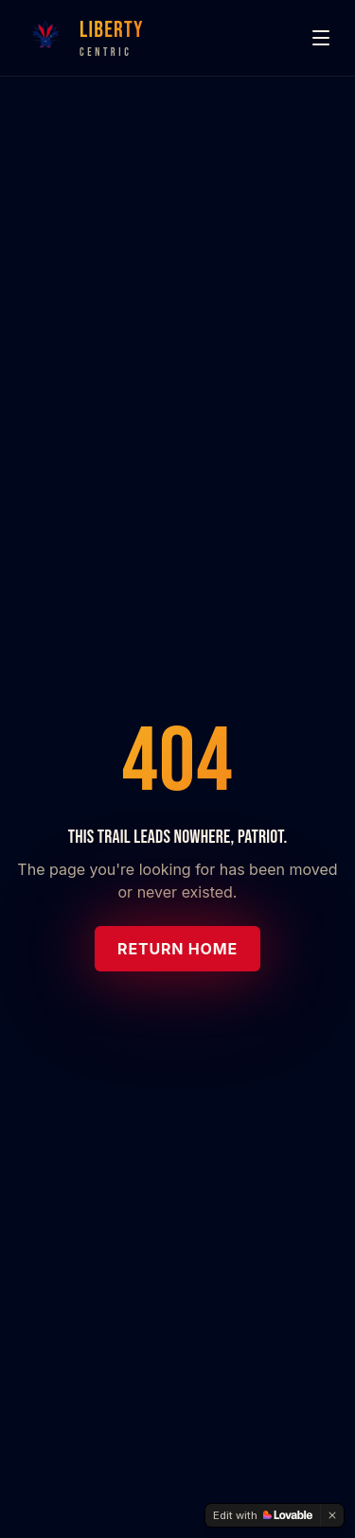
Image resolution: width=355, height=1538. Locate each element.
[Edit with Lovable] (262, 1515)
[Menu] (321, 37)
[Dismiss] (332, 1515)
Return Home (177, 948)
